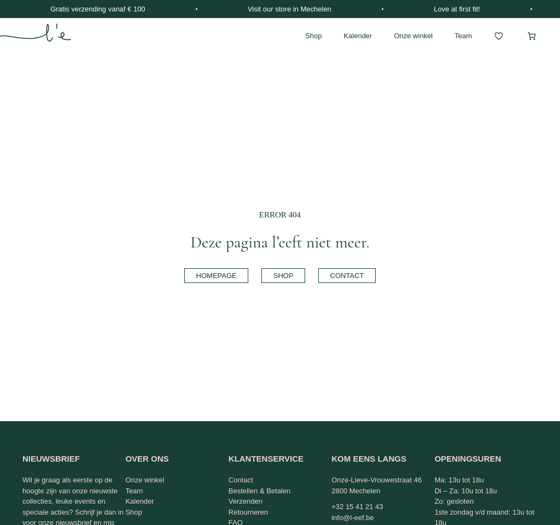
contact (347, 276)
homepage (216, 276)
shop (283, 276)
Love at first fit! (457, 9)
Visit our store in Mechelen (289, 9)
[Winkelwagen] (532, 36)
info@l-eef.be (352, 518)
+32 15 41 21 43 (357, 507)
